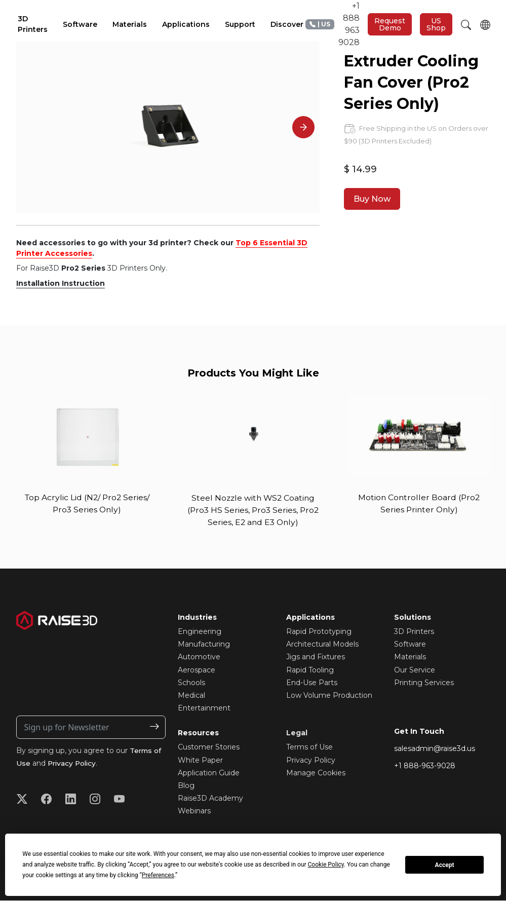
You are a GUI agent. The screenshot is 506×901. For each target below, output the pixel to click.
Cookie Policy (326, 864)
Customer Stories (209, 748)
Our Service (414, 670)
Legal (296, 733)
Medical (191, 695)
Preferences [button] (158, 875)
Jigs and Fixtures (315, 657)
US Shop (436, 24)
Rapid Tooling (310, 670)
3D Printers (414, 631)
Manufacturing (204, 644)
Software (410, 644)
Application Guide (209, 773)
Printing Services (424, 683)
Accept (444, 865)
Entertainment (204, 708)
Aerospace (196, 670)
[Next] (303, 127)
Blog (186, 786)
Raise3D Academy (210, 798)
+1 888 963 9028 (332, 24)
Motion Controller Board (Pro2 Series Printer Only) (419, 503)
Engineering (199, 631)
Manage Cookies (315, 773)
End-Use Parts (311, 683)
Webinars (194, 811)
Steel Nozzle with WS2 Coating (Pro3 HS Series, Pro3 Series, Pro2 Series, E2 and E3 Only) (253, 510)
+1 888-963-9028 (424, 766)
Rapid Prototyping (319, 631)
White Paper (200, 760)
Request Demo (389, 24)
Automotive (199, 657)
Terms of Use (309, 748)
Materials (410, 657)
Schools (191, 683)
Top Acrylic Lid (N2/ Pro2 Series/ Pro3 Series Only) (86, 503)
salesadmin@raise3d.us (434, 749)
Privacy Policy (73, 763)
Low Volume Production (329, 695)
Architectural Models (322, 644)
